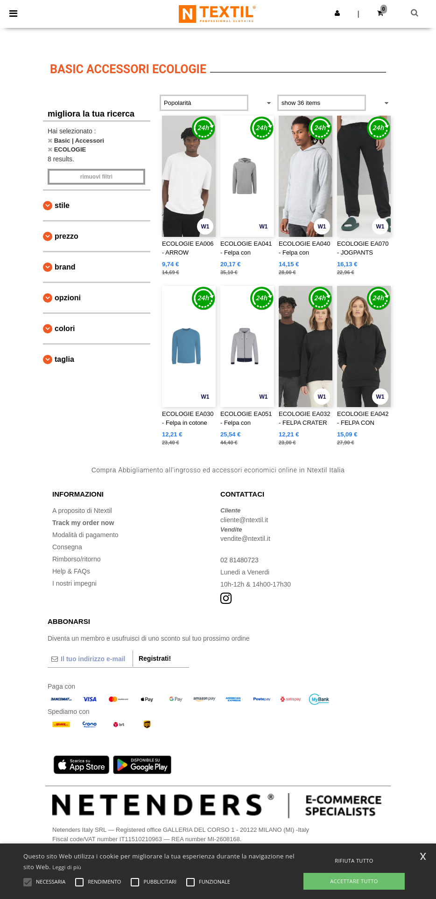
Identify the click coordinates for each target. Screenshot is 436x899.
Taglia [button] (64, 359)
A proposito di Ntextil (82, 510)
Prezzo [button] (66, 236)
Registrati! (155, 658)
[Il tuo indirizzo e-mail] (90, 658)
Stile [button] (62, 205)
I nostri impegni (74, 583)
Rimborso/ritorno (76, 559)
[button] (337, 13)
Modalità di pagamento (85, 535)
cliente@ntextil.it (244, 520)
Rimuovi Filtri (96, 176)
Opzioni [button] (68, 298)
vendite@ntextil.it (245, 538)
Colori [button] (65, 328)
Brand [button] (65, 267)
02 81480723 (239, 560)
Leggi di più (66, 867)
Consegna (67, 547)
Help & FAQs (71, 571)
